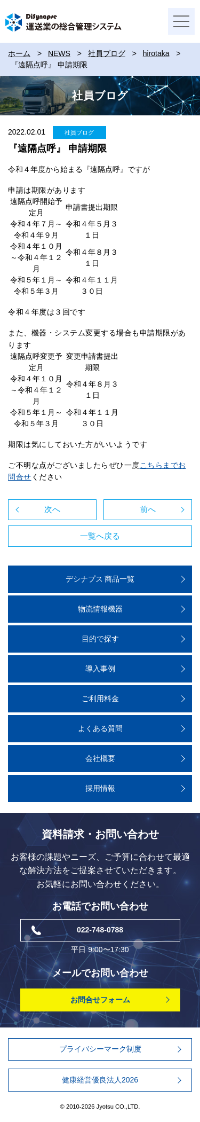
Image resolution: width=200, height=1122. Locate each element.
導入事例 (100, 668)
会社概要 (100, 758)
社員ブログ (79, 132)
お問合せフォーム (100, 999)
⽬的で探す (100, 638)
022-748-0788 (100, 929)
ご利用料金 (100, 698)
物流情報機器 (100, 609)
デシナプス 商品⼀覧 (100, 579)
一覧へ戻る (100, 535)
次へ (52, 509)
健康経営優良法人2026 (100, 1080)
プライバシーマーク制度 (100, 1049)
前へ (148, 509)
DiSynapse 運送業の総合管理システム (63, 22)
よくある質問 (100, 728)
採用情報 (100, 788)
